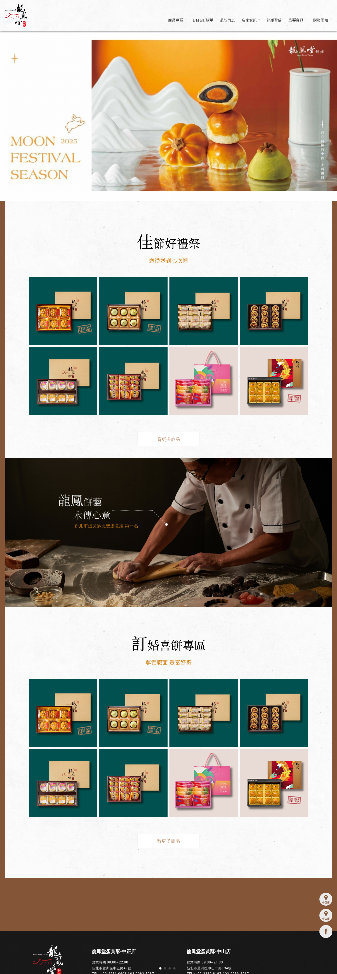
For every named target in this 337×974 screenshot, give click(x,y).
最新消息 (225, 20)
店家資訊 (249, 20)
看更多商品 (168, 440)
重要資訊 (297, 20)
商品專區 (174, 20)
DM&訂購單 (201, 20)
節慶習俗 (273, 20)
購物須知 (322, 20)
